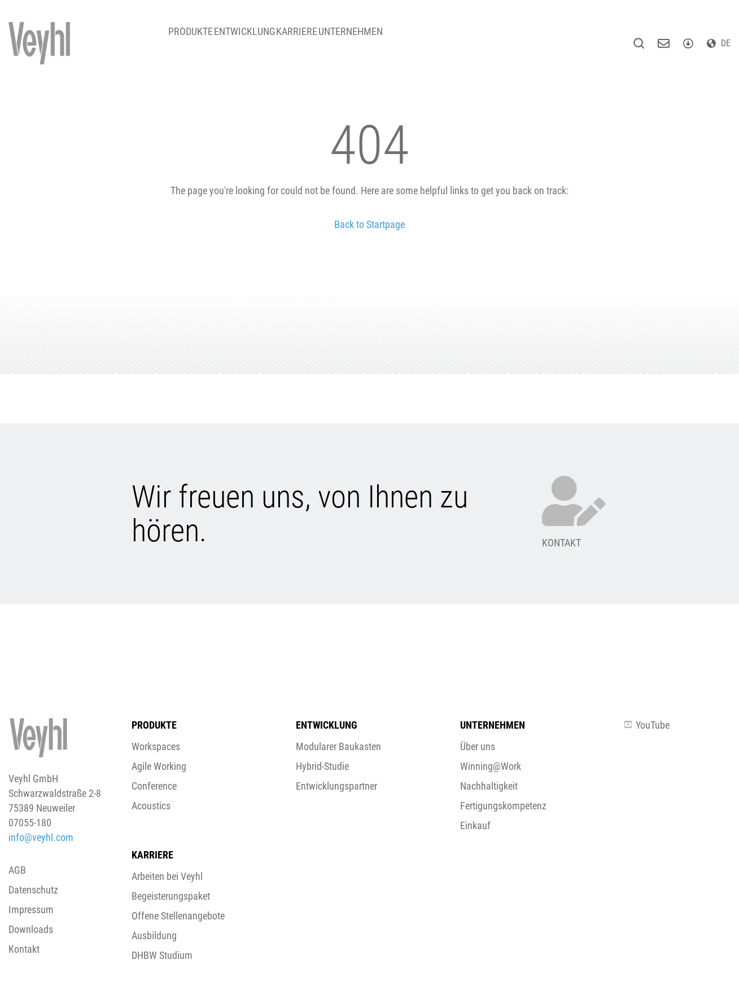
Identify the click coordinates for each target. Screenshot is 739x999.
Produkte (196, 39)
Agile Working (159, 766)
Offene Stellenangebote (178, 916)
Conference (154, 786)
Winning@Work (490, 766)
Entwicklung (263, 39)
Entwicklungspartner (336, 786)
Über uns (477, 746)
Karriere (328, 39)
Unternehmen (394, 39)
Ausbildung (154, 935)
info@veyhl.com (40, 837)
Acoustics (151, 806)
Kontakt (24, 949)
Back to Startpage (369, 224)
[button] (369, 540)
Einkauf (475, 825)
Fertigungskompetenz (503, 806)
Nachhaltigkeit (489, 786)
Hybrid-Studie (322, 766)
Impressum (31, 909)
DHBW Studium (162, 955)
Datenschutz (33, 890)
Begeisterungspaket (171, 896)
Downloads (30, 929)
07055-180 (29, 823)
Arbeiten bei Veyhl (167, 876)
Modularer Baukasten (338, 746)
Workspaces (156, 746)
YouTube (647, 725)
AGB (17, 870)
